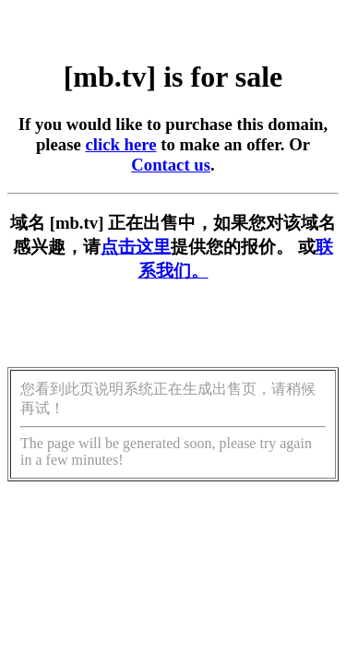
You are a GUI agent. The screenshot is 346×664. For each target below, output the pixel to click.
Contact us (170, 164)
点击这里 (136, 246)
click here (120, 144)
